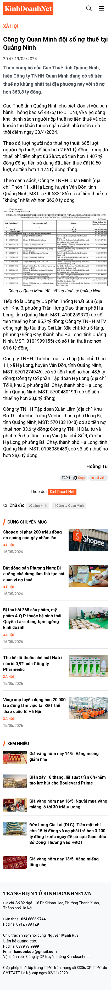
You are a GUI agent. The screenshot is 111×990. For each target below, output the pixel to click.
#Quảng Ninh (37, 505)
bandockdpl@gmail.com (35, 952)
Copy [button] (79, 478)
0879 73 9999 (27, 946)
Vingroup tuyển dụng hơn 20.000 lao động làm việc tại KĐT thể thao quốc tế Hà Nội (34, 705)
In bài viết (98, 478)
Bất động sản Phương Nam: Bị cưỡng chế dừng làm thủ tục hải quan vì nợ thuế (33, 574)
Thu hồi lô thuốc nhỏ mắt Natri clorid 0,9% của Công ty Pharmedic (32, 663)
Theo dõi (39, 491)
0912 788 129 (27, 924)
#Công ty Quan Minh (69, 505)
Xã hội (10, 26)
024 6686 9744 (33, 919)
